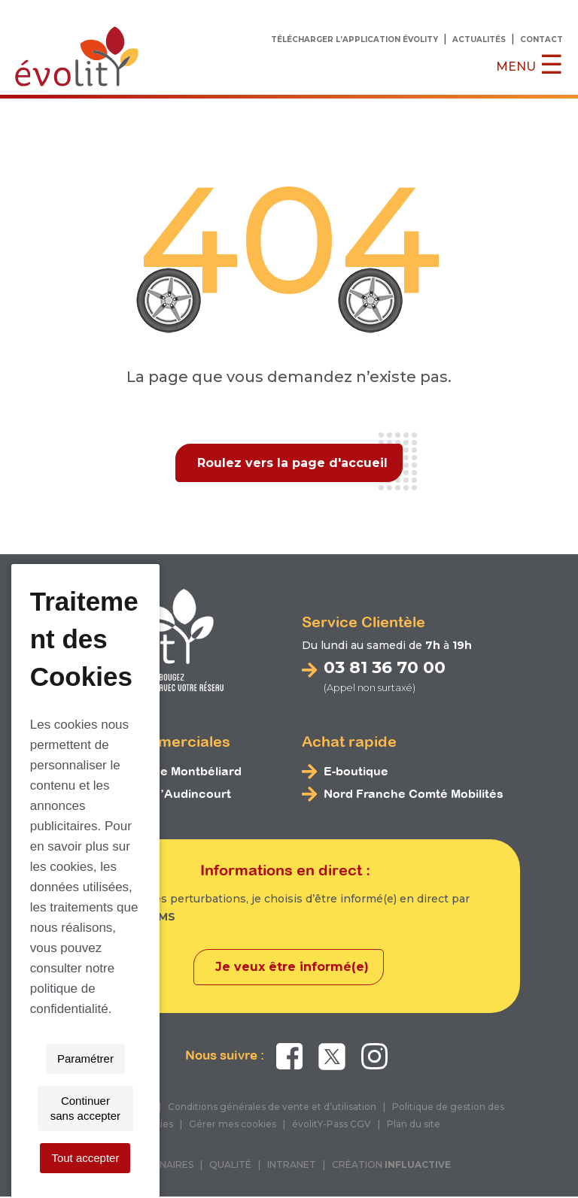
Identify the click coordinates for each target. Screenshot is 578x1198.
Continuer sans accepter (283, 1157)
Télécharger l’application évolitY (354, 39)
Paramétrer (156, 1157)
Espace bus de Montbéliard (161, 772)
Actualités (479, 39)
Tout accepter (416, 1157)
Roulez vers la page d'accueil (292, 463)
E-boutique (356, 772)
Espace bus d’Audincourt (155, 795)
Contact (541, 39)
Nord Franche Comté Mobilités (413, 795)
